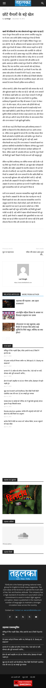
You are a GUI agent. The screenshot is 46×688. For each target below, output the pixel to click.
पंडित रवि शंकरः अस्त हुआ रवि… (35, 253)
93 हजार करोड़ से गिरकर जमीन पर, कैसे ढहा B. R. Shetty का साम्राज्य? (23, 362)
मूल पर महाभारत (8, 252)
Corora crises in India (16, 9)
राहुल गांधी (25, 677)
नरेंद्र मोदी (32, 677)
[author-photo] (23, 276)
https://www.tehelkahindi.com (23, 282)
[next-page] (7, 338)
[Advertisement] (20, 455)
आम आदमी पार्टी (15, 677)
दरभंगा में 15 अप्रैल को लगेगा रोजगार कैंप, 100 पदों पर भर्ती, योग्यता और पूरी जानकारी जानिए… (23, 372)
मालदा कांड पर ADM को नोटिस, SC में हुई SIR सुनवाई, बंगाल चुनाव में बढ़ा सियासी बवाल (23, 402)
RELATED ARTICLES (11, 294)
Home (4, 9)
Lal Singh (8, 19)
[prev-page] (4, 338)
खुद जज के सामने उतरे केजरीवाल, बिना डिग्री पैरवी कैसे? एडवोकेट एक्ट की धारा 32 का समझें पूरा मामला (21, 392)
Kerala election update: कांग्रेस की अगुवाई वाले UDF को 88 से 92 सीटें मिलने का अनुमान (23, 412)
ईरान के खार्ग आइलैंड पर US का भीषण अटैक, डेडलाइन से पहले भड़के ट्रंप (23, 382)
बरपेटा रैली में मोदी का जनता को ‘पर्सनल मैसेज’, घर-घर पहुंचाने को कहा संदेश (23, 422)
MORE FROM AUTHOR (30, 294)
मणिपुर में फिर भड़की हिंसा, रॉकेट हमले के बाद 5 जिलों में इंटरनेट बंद (21, 352)
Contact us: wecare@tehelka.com (27, 610)
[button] (4, 3)
